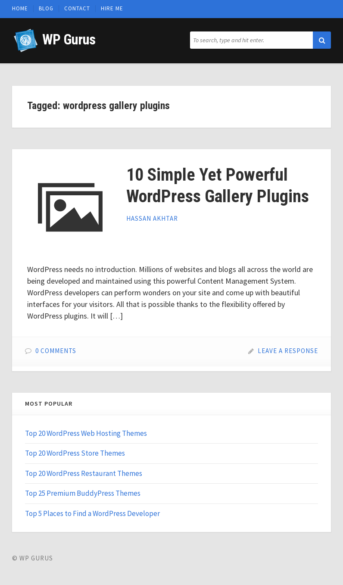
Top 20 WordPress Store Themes (75, 453)
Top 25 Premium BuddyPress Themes (82, 493)
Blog (46, 8)
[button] (322, 40)
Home (20, 8)
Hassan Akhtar (152, 218)
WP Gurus (68, 39)
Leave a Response (288, 351)
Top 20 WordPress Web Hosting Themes (86, 433)
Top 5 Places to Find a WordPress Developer (92, 513)
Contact (77, 8)
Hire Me (112, 8)
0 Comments (55, 351)
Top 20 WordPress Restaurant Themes (83, 473)
